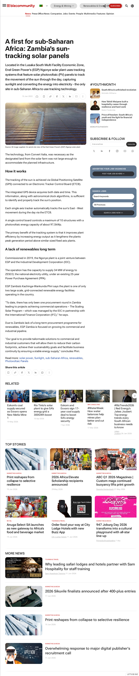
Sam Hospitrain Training (55, 573)
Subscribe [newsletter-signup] (131, 144)
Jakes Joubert (117, 432)
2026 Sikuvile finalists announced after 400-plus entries (90, 591)
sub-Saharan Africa (56, 358)
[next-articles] (134, 395)
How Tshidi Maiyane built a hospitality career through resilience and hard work (115, 104)
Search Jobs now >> (113, 213)
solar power (26, 358)
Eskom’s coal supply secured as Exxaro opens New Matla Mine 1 (17, 412)
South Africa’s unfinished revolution (119, 90)
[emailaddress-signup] (107, 144)
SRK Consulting (94, 404)
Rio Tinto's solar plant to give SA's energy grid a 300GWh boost (44, 410)
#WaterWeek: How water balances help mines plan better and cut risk (96, 416)
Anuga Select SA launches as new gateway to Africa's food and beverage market (25, 528)
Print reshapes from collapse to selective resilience (21, 480)
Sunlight (39, 358)
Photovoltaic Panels (16, 361)
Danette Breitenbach (105, 489)
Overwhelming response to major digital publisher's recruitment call (87, 650)
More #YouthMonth (99, 127)
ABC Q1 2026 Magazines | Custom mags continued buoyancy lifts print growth (115, 480)
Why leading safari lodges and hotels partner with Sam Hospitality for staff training (90, 566)
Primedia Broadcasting (105, 541)
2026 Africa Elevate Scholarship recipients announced (67, 480)
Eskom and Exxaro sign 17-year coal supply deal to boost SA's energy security (70, 413)
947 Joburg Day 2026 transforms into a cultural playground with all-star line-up (114, 530)
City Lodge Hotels (59, 537)
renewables (76, 358)
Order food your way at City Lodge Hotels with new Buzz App (71, 528)
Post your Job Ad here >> (113, 174)
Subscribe (115, 6)
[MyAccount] (132, 6)
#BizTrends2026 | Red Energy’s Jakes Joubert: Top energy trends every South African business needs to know (124, 416)
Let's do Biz (132, 674)
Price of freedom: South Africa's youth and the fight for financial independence (117, 117)
